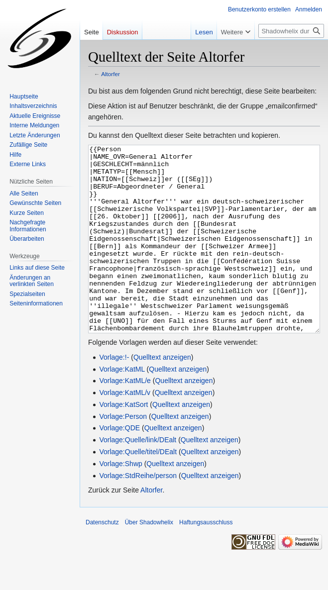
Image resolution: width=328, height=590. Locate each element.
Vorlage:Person (123, 454)
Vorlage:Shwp (120, 501)
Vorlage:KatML (121, 406)
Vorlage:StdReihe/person (138, 513)
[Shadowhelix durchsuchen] (291, 31)
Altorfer (110, 74)
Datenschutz (102, 559)
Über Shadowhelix (149, 559)
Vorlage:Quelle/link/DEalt (137, 477)
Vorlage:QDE (119, 465)
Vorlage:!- (114, 394)
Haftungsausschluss (205, 559)
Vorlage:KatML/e (125, 418)
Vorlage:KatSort (123, 442)
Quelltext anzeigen (162, 394)
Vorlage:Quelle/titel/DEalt (138, 489)
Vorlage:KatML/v (124, 430)
